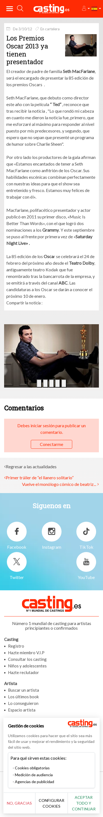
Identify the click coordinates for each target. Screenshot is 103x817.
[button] (86, 8)
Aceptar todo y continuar (84, 803)
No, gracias (19, 803)
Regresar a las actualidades (31, 466)
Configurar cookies (51, 803)
